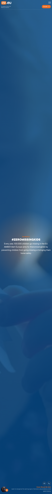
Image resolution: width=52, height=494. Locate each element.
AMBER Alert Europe (7, 4)
